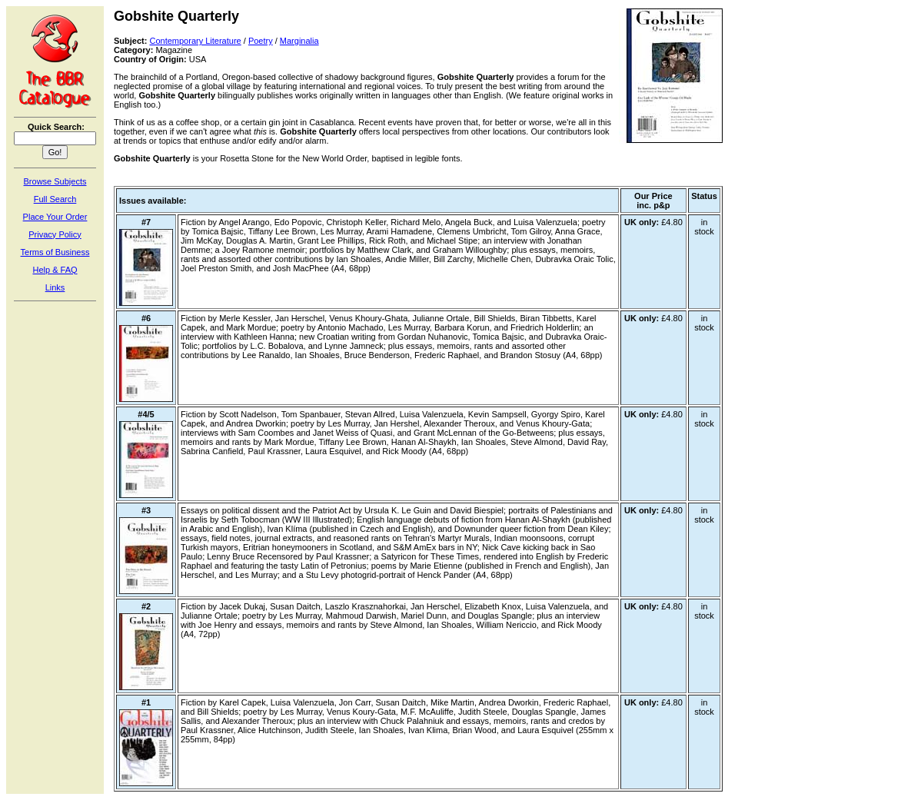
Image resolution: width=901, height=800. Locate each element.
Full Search (55, 199)
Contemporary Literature (195, 40)
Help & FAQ (54, 269)
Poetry (260, 40)
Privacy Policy (54, 234)
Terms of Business (55, 252)
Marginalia (299, 40)
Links (55, 287)
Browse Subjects (55, 181)
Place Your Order (55, 216)
